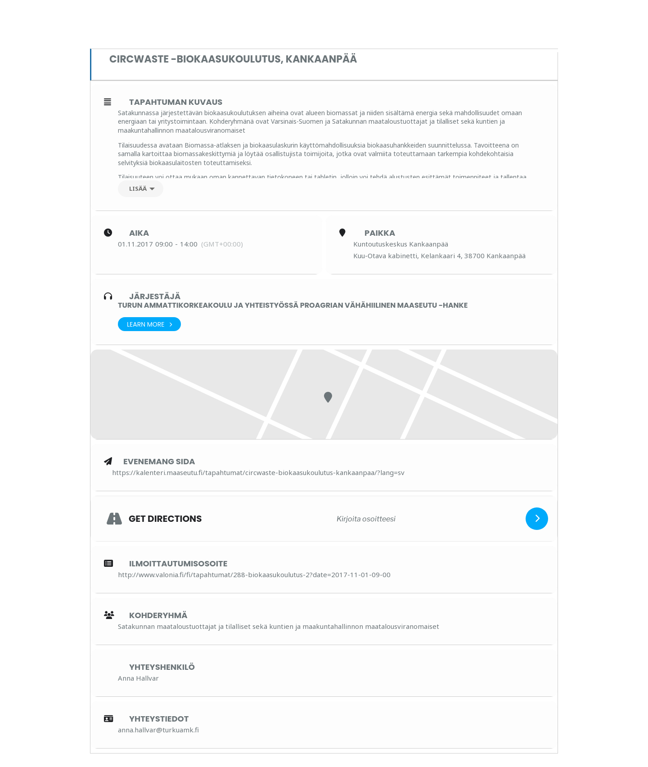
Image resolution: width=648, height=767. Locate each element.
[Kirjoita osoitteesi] (366, 519)
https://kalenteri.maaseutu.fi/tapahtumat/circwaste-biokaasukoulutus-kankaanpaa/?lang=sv (258, 472)
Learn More (149, 324)
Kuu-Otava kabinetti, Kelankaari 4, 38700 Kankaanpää (439, 255)
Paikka (379, 233)
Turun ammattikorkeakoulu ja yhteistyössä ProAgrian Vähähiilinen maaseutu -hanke (293, 305)
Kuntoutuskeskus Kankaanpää (400, 243)
